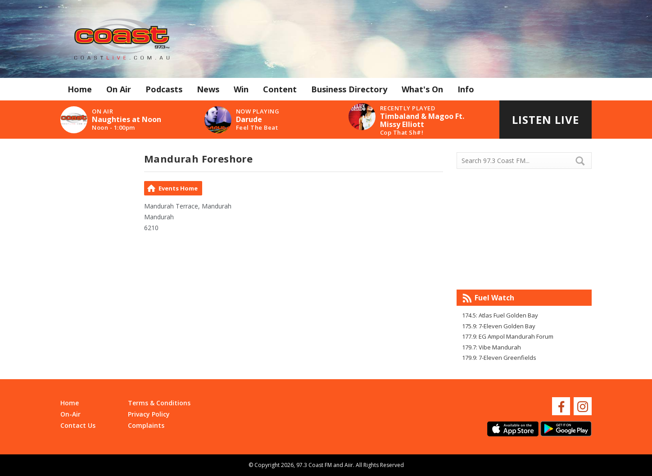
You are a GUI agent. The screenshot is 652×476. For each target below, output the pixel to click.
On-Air (70, 414)
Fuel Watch (494, 298)
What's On (422, 89)
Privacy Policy (149, 414)
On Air (118, 89)
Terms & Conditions (159, 403)
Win (241, 89)
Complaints (146, 425)
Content (280, 89)
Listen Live (545, 119)
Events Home (178, 188)
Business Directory (349, 89)
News (208, 89)
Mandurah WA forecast (524, 271)
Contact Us (77, 425)
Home (80, 89)
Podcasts (163, 89)
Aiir (348, 465)
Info (465, 89)
